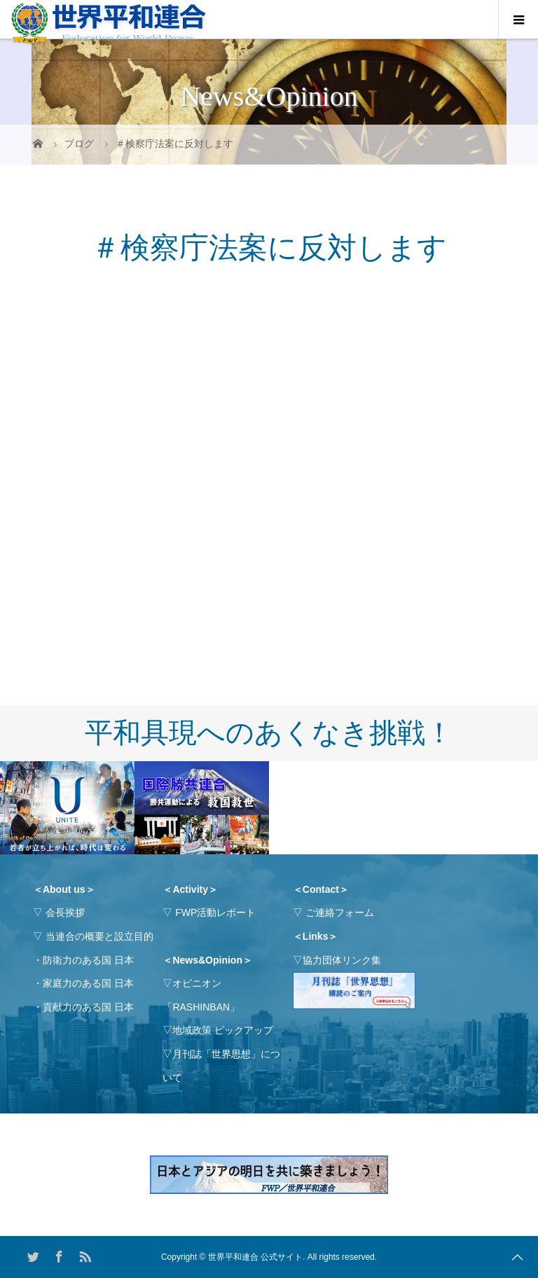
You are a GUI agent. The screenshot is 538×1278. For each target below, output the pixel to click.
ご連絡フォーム (339, 912)
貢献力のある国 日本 (88, 1007)
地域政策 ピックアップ (222, 1030)
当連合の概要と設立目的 (99, 936)
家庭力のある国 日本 (88, 983)
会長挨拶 (65, 912)
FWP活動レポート (215, 912)
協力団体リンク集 (342, 960)
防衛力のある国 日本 (88, 960)
